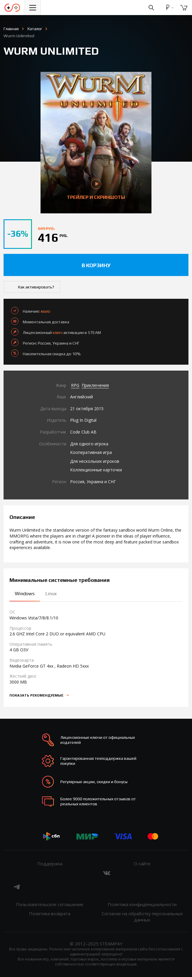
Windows (25, 593)
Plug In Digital (83, 420)
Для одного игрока (89, 444)
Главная (11, 28)
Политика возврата (49, 913)
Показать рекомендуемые (36, 695)
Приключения (95, 385)
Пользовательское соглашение (49, 904)
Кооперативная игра (91, 452)
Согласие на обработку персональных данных (142, 917)
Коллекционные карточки (96, 470)
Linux (51, 593)
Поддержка (49, 863)
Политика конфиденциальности (142, 904)
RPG (75, 385)
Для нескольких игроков (94, 461)
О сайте (142, 863)
